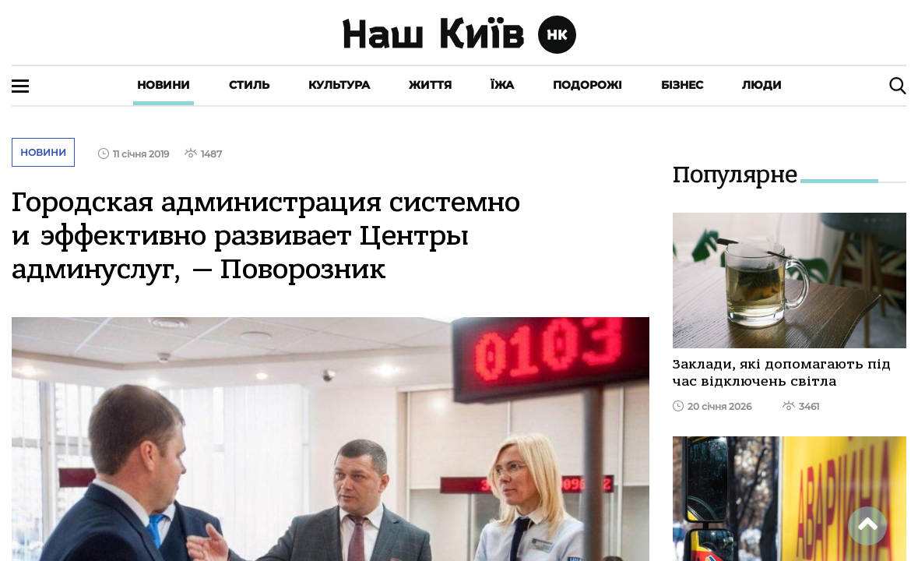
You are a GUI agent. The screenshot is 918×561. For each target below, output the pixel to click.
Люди (762, 85)
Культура (339, 85)
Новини (163, 85)
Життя (430, 85)
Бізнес (682, 85)
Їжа (502, 85)
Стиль (249, 85)
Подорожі (587, 85)
